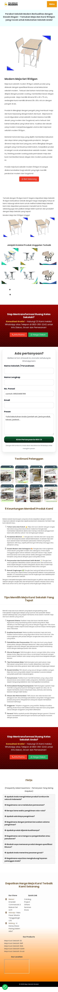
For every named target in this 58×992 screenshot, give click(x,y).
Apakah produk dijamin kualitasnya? (22, 831)
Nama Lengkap (29, 381)
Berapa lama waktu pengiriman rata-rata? (25, 811)
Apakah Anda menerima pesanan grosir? (24, 853)
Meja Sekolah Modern (31, 989)
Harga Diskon (38, 335)
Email (29, 404)
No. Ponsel (29, 393)
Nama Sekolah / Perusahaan (29, 370)
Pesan (29, 423)
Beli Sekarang (29, 179)
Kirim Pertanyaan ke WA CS (29, 440)
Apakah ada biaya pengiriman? (20, 817)
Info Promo (18, 335)
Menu (52, 4)
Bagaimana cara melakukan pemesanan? (25, 806)
